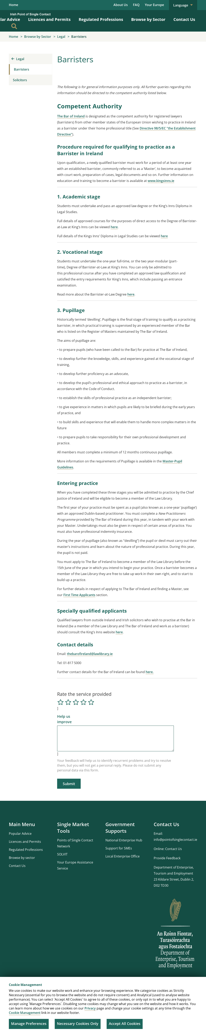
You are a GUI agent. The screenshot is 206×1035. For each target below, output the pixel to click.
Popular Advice (20, 834)
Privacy (90, 1008)
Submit (69, 783)
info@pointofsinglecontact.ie (175, 840)
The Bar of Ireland (71, 116)
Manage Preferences (28, 1023)
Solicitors (20, 80)
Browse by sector (22, 858)
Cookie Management (24, 1012)
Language (183, 5)
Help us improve (64, 719)
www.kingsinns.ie (161, 181)
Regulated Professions (101, 19)
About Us (120, 5)
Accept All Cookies (124, 1023)
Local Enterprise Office (122, 856)
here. (149, 672)
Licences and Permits (49, 19)
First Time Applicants (79, 595)
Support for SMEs (118, 848)
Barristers (21, 69)
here (114, 227)
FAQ (136, 5)
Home (13, 5)
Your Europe (154, 5)
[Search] (14, 26)
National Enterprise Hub (123, 840)
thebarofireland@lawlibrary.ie (90, 654)
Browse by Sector (148, 19)
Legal (17, 59)
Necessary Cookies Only (77, 1023)
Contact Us (184, 19)
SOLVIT (62, 854)
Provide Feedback (167, 858)
